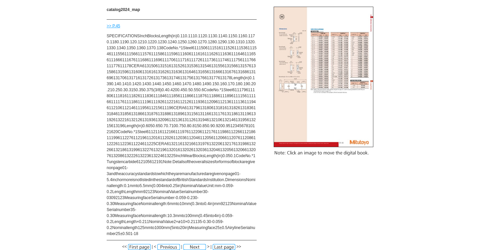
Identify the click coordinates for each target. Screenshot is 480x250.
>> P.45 (113, 26)
